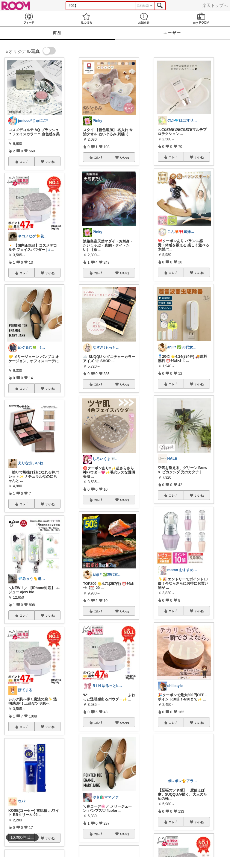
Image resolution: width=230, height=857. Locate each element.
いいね (50, 161)
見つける (86, 18)
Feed (29, 18)
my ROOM (201, 18)
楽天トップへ (215, 5)
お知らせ (143, 18)
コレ (23, 161)
